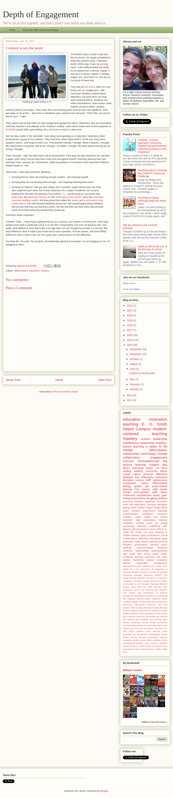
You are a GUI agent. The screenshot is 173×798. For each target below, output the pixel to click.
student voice (142, 643)
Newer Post (13, 379)
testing (126, 646)
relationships (131, 453)
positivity (127, 548)
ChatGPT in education (157, 578)
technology (148, 453)
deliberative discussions (156, 602)
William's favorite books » (154, 722)
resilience (127, 551)
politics (126, 637)
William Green (129, 283)
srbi (158, 557)
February (135, 384)
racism (143, 640)
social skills (155, 529)
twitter (158, 649)
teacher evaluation (157, 560)
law (151, 619)
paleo (164, 631)
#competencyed (148, 461)
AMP (148, 480)
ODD (139, 587)
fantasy (156, 608)
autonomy (128, 501)
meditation (128, 523)
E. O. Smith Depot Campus (145, 426)
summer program (159, 643)
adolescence (160, 480)
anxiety (161, 596)
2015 (130, 340)
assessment (149, 511)
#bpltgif (128, 450)
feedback (128, 477)
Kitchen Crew (129, 587)
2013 (130, 395)
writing (126, 507)
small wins (136, 554)
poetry (164, 634)
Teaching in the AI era (133, 590)
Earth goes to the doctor (68, 197)
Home (12, 30)
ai (156, 596)
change (162, 453)
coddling (126, 602)
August (134, 364)
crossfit (141, 602)
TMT (165, 587)
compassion (129, 483)
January (134, 389)
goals (164, 538)
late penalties (142, 619)
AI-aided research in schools (144, 572)
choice (91, 87)
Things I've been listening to (151, 532)
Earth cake (17, 197)
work (125, 652)
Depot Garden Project (141, 507)
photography (154, 634)
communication (130, 514)
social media (151, 554)
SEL (145, 587)
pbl (134, 634)
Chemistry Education (132, 581)
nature (160, 625)
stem (164, 557)
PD (132, 532)
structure (151, 504)
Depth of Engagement (41, 14)
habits (138, 517)
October (134, 359)
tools (138, 649)
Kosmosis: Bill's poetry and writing (40, 30)
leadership (147, 443)
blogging (131, 599)
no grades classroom (153, 628)
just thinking (128, 619)
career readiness (153, 599)
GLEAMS (10, 129)
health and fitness (155, 517)
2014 (130, 344)
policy (164, 544)
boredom (138, 501)
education (34, 270)
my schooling (150, 625)
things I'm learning (154, 646)
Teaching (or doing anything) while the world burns (152, 200)
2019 (130, 320)
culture (144, 483)
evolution (127, 517)
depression (140, 605)
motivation (158, 419)
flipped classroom (139, 611)
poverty (134, 637)
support (154, 464)
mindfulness (131, 443)
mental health (149, 622)
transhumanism (147, 649)
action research (131, 511)
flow (137, 477)
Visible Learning (131, 535)
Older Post (104, 379)
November (136, 354)
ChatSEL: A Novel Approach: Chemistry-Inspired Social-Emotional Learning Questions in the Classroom (152, 145)
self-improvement (140, 529)
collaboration (131, 457)
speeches (150, 557)
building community (146, 471)
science (139, 480)
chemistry (162, 511)
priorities (142, 637)
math (125, 504)
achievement (139, 596)
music (149, 523)
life (165, 446)
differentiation (21, 270)
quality (136, 640)
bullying (139, 599)
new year (138, 628)
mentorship (162, 622)
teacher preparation (135, 563)
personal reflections (155, 474)
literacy (126, 622)
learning (163, 520)
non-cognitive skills (146, 492)
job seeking (162, 616)
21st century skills (146, 489)
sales (149, 640)
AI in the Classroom (140, 569)
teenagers (162, 504)
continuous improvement (137, 495)
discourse (151, 605)
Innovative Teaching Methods (153, 584)
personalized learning (147, 544)
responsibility (141, 551)
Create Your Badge (131, 289)
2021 (130, 310)
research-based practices (152, 548)
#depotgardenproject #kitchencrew (139, 566)
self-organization (137, 504)
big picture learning (145, 462)
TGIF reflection (155, 587)
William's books (132, 670)
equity (156, 495)
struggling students (156, 498)
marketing (135, 622)
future (164, 611)
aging (143, 535)
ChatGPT (141, 578)
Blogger (104, 791)
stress (164, 492)
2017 (130, 330)
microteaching (129, 625)
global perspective (131, 613)
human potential (149, 541)
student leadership (133, 560)
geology (104, 64)
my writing (161, 523)
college (134, 602)
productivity (153, 637)
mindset (140, 523)
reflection (141, 526)
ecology (139, 608)
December (136, 349)
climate (127, 492)
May (132, 379)
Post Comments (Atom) (66, 391)
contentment (153, 535)
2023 (130, 305)
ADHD (126, 569)
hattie (137, 541)
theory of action (137, 646)
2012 (130, 400)
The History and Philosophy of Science (145, 593)
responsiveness (159, 551)
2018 (130, 325)
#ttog (159, 566)
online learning (152, 631)
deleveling (143, 538)
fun (160, 611)
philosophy (147, 477)
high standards (146, 613)
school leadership (154, 439)
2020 (130, 315)
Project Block (160, 507)
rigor (125, 554)
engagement (158, 457)
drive (133, 608)
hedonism (128, 520)
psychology (128, 526)
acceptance (128, 596)
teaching (130, 424)
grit (147, 486)
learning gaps (160, 619)
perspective (142, 634)
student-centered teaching (145, 431)
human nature (132, 474)
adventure (150, 596)
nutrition (139, 631)
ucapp (164, 649)
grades (138, 486)
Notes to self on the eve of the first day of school (152, 248)
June (133, 368)
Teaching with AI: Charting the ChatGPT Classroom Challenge (152, 173)
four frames (153, 611)
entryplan (148, 608)
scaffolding (154, 526)
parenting (127, 634)
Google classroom (151, 581)
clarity (164, 599)
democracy (128, 605)
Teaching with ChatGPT (156, 590)
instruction (140, 616)
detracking (155, 538)
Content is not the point (142, 373)
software (157, 640)
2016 (130, 335)
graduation (128, 541)
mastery (45, 270)
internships (151, 616)
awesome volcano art (39, 197)
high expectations (146, 520)
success (128, 461)
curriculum (162, 514)
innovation (162, 501)
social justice (138, 498)
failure (163, 471)
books (164, 489)
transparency (160, 563)
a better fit (153, 446)
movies (139, 625)
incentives (130, 616)
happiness (150, 501)
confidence (147, 514)
